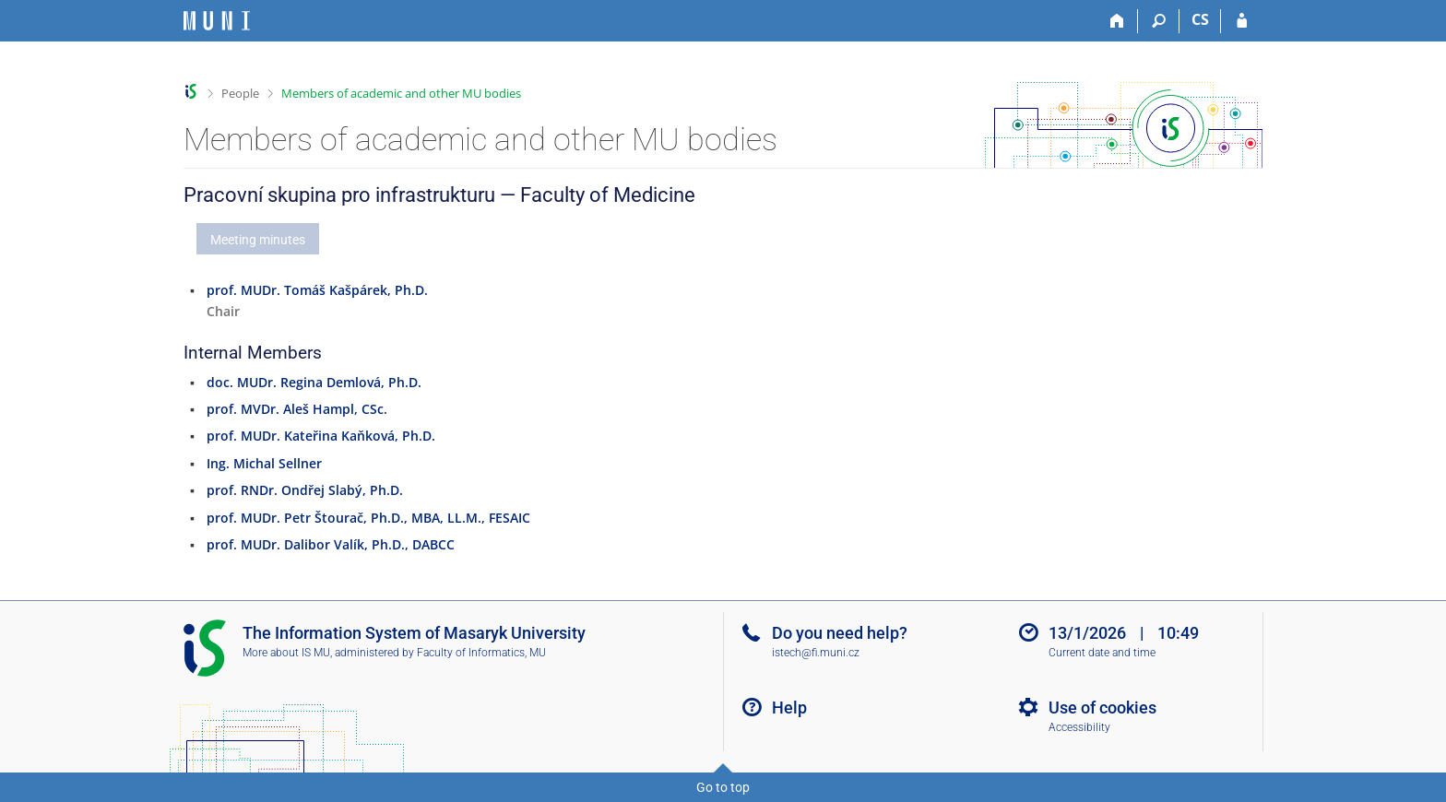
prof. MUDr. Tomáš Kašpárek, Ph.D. (317, 290)
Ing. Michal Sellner (264, 463)
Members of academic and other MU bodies (401, 93)
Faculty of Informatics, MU (481, 652)
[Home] (1117, 21)
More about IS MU (286, 652)
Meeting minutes (257, 239)
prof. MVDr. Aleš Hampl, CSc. (297, 409)
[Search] (1158, 21)
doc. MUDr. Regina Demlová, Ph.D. (314, 382)
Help (789, 707)
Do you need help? (839, 633)
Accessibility (1079, 727)
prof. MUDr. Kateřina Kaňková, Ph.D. (321, 435)
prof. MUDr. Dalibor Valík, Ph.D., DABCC (331, 544)
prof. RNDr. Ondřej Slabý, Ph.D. (305, 490)
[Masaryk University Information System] (217, 20)
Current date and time (1102, 652)
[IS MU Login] (1241, 21)
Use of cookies (1102, 707)
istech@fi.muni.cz (815, 652)
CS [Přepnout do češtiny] (1200, 19)
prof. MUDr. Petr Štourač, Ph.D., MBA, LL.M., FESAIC (368, 517)
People (240, 93)
